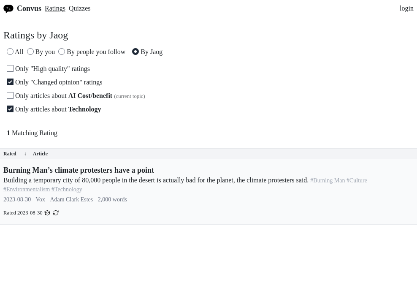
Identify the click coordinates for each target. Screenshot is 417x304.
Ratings (55, 8)
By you (41, 51)
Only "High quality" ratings (48, 68)
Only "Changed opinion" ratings (54, 82)
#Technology (66, 189)
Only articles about (76, 95)
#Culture (357, 180)
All (15, 51)
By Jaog (147, 51)
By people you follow (91, 51)
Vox (40, 199)
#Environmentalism (26, 189)
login (407, 8)
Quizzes (80, 8)
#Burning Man (327, 180)
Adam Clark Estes (71, 199)
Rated (15, 153)
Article (40, 154)
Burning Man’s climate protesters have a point (78, 170)
